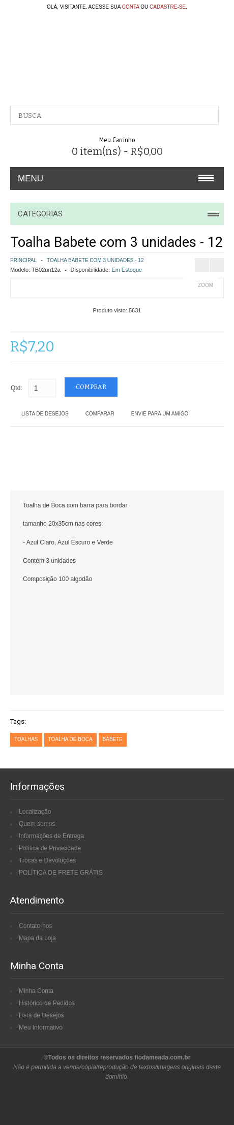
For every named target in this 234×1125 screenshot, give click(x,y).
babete (113, 739)
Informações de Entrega (51, 836)
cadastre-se (168, 7)
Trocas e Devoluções (47, 860)
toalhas (26, 739)
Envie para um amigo (160, 413)
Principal (23, 260)
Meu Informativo (41, 1027)
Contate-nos (35, 925)
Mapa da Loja (37, 938)
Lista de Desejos (45, 413)
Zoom (205, 285)
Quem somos (37, 823)
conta (130, 7)
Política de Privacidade (50, 848)
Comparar (99, 413)
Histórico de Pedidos (47, 1003)
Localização (35, 811)
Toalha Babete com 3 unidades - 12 (95, 260)
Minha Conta (36, 990)
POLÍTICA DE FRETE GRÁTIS (61, 872)
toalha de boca (70, 739)
